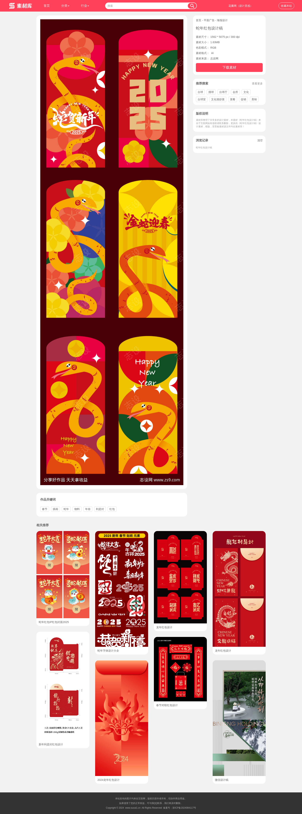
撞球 (211, 92)
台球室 (202, 99)
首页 (47, 5)
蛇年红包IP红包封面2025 (54, 622)
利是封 (100, 509)
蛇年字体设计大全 (108, 650)
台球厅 (223, 92)
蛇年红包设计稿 (204, 147)
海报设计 (222, 20)
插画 (55, 509)
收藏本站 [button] (286, 5)
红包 (112, 509)
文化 (246, 92)
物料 (77, 509)
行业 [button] (85, 5)
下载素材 (229, 67)
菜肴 (232, 99)
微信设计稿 (221, 779)
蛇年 (66, 509)
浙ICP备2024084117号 (184, 807)
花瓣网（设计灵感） (240, 5)
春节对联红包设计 (167, 705)
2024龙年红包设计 (108, 779)
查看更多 (257, 83)
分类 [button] (65, 5)
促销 (243, 99)
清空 (260, 140)
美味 (254, 99)
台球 (200, 92)
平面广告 (209, 20)
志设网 (214, 58)
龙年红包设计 (164, 627)
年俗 (88, 509)
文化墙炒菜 (218, 99)
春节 (44, 509)
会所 (235, 92)
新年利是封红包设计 (51, 744)
